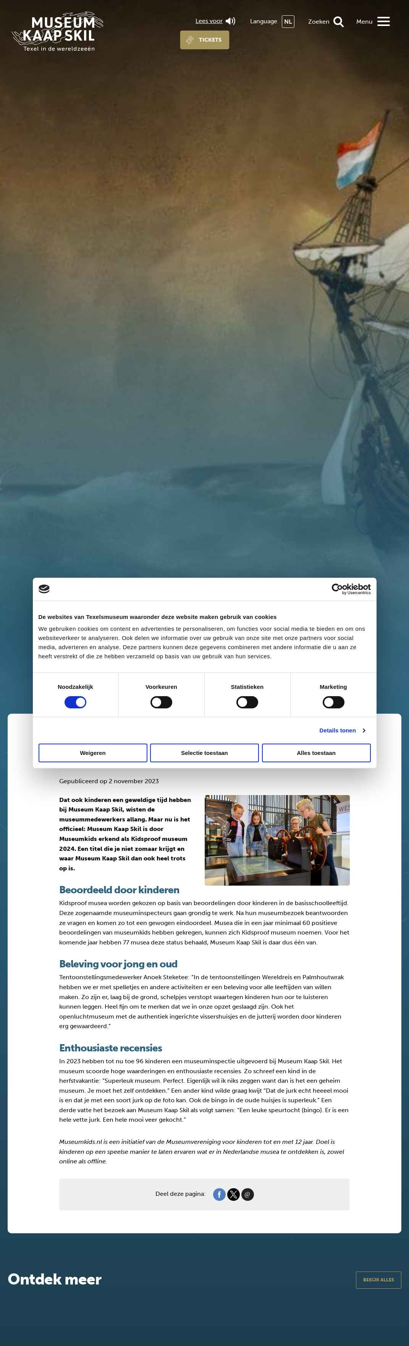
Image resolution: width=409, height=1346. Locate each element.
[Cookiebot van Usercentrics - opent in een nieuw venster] (337, 589)
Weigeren (92, 753)
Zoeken (319, 21)
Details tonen (338, 730)
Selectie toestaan (204, 753)
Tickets (210, 40)
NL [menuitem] (288, 21)
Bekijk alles (378, 1280)
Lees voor (215, 21)
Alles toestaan (316, 753)
